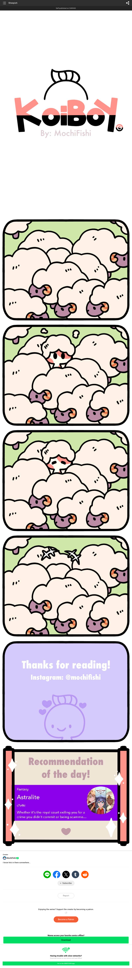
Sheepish (12, 3)
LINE (47, 874)
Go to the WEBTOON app (66, 963)
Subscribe (67, 883)
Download (66, 940)
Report (66, 895)
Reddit (85, 874)
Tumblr (75, 874)
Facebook (56, 874)
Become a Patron (66, 919)
